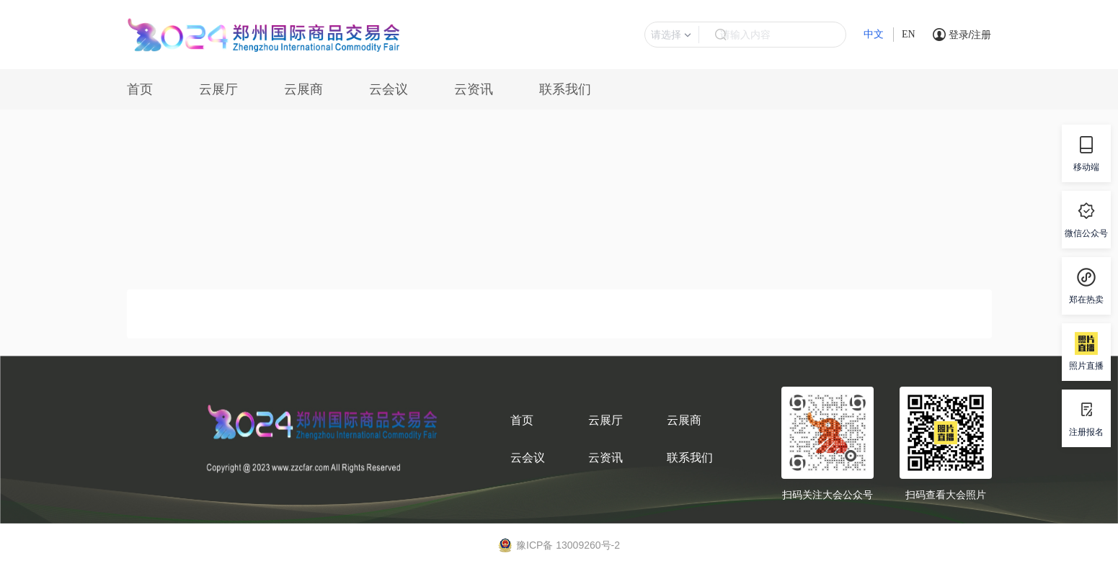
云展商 (303, 89)
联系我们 (565, 89)
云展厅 (218, 89)
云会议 (388, 89)
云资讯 (473, 89)
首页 (140, 89)
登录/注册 (970, 34)
